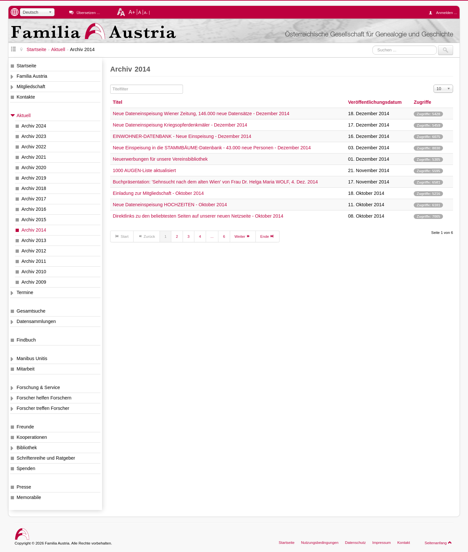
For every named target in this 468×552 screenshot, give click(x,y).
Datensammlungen (36, 321)
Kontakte (26, 97)
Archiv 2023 (33, 136)
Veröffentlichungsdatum (375, 102)
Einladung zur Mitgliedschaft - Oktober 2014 (158, 193)
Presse (24, 487)
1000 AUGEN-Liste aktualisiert (144, 170)
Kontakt (403, 543)
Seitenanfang (438, 542)
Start (122, 236)
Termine (25, 292)
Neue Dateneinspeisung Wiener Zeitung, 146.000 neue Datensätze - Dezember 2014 (201, 113)
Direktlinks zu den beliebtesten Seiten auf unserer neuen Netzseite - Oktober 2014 (198, 216)
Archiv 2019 (33, 178)
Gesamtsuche (31, 311)
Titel (117, 102)
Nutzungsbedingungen (319, 543)
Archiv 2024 (33, 125)
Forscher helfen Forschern (44, 397)
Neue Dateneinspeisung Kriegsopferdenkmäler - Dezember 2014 (180, 125)
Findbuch (26, 340)
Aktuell (24, 115)
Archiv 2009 (33, 282)
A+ (132, 12)
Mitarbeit (25, 368)
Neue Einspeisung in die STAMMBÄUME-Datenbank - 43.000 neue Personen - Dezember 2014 (212, 147)
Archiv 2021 (33, 157)
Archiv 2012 (33, 250)
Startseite (26, 65)
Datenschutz (355, 543)
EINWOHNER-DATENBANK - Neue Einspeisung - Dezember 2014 (182, 136)
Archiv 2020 (33, 167)
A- (146, 13)
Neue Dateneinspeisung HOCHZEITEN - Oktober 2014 (170, 204)
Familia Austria (32, 76)
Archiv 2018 (33, 188)
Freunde (25, 426)
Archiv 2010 (33, 271)
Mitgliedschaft (31, 86)
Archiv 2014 (33, 230)
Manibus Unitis (32, 358)
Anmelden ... (444, 13)
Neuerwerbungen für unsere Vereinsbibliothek (160, 159)
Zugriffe (422, 102)
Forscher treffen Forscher (43, 408)
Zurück (146, 236)
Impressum (381, 543)
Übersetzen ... (88, 13)
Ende (267, 236)
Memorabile (29, 497)
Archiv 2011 (33, 261)
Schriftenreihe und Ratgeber (46, 458)
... (212, 236)
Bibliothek (27, 447)
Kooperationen (32, 437)
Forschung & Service (38, 387)
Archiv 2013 (33, 240)
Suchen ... (372, 45)
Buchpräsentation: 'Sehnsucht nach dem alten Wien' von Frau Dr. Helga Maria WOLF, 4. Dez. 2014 (215, 181)
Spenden (26, 468)
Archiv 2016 (33, 209)
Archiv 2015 (33, 219)
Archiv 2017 (33, 198)
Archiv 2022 (33, 146)
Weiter (243, 236)
